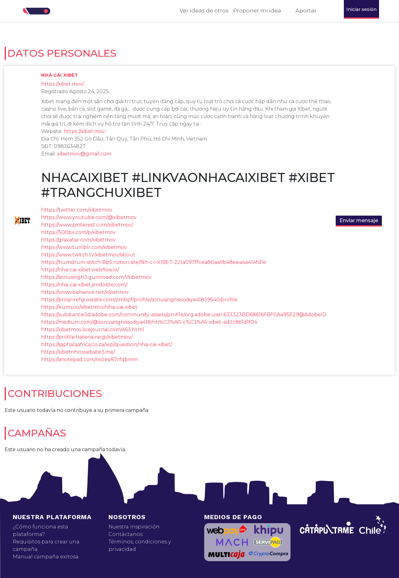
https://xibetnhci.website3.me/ (78, 352)
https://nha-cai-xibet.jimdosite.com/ (84, 285)
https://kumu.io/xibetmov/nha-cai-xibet (89, 307)
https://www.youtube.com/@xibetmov (89, 217)
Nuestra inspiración (134, 527)
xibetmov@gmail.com (84, 154)
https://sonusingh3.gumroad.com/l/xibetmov (96, 277)
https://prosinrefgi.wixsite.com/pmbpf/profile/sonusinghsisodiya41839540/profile (139, 300)
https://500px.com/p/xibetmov (78, 232)
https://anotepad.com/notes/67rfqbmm (89, 359)
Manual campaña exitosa (46, 557)
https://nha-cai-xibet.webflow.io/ (80, 270)
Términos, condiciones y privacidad (139, 545)
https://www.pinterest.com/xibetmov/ (87, 225)
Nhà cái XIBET (59, 75)
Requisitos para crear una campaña (46, 545)
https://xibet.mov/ (62, 84)
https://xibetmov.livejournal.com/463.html (92, 329)
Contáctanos (125, 534)
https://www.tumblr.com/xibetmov (84, 247)
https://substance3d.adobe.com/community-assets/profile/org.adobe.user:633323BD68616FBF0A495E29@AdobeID (183, 315)
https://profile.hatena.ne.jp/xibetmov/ (87, 337)
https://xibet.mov (84, 131)
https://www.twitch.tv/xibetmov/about (88, 255)
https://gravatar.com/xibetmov (78, 240)
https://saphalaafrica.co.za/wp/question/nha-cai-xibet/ (106, 344)
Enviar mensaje (358, 220)
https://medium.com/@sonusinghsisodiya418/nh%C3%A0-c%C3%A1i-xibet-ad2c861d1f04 (149, 322)
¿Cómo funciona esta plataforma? (40, 530)
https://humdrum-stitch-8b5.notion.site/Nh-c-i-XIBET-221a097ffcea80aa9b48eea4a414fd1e (153, 262)
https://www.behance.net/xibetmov (85, 292)
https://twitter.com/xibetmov (76, 210)
